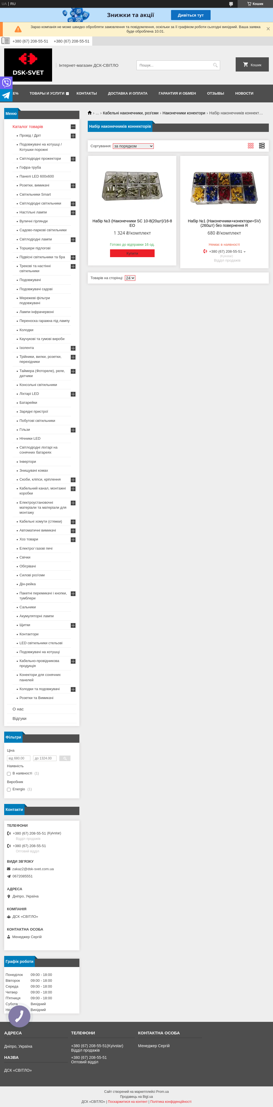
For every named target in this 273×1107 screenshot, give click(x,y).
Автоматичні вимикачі (38, 530)
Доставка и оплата (128, 93)
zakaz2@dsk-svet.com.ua (33, 869)
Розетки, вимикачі (34, 185)
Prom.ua (162, 1092)
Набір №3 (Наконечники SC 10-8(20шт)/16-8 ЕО (132, 223)
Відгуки (19, 718)
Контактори (29, 634)
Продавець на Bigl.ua (136, 1097)
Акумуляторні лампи (37, 616)
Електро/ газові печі (36, 548)
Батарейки (28, 402)
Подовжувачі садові (36, 289)
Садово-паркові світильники (43, 230)
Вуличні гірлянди (34, 221)
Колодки (26, 330)
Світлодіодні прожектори (40, 158)
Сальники (28, 607)
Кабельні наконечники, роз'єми (131, 113)
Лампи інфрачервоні (37, 312)
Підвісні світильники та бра (42, 257)
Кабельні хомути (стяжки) (41, 521)
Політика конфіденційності (171, 1102)
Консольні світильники (38, 385)
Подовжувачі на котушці (40, 652)
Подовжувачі (30, 280)
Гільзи (25, 429)
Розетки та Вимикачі (36, 698)
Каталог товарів (28, 126)
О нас (18, 709)
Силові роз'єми (32, 575)
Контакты (87, 93)
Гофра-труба (30, 167)
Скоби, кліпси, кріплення (40, 479)
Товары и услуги (47, 93)
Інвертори (28, 461)
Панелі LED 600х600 (37, 176)
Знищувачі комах (34, 470)
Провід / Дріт (30, 135)
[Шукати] (215, 65)
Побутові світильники (37, 421)
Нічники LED (30, 438)
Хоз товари (29, 539)
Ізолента (27, 348)
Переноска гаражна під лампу (45, 321)
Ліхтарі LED (29, 394)
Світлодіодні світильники (40, 203)
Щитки (25, 625)
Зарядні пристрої (34, 411)
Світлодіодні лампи (36, 239)
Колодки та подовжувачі (40, 689)
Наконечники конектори (184, 113)
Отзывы (215, 93)
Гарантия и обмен (177, 93)
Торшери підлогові (35, 248)
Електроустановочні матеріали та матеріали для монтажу (43, 507)
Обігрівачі (28, 566)
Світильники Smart (35, 194)
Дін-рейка (28, 584)
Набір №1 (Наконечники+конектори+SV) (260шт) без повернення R (224, 223)
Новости (244, 93)
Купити (132, 253)
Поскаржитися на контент (127, 1102)
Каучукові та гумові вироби (42, 339)
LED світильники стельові (41, 643)
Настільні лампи (33, 212)
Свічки (25, 557)
